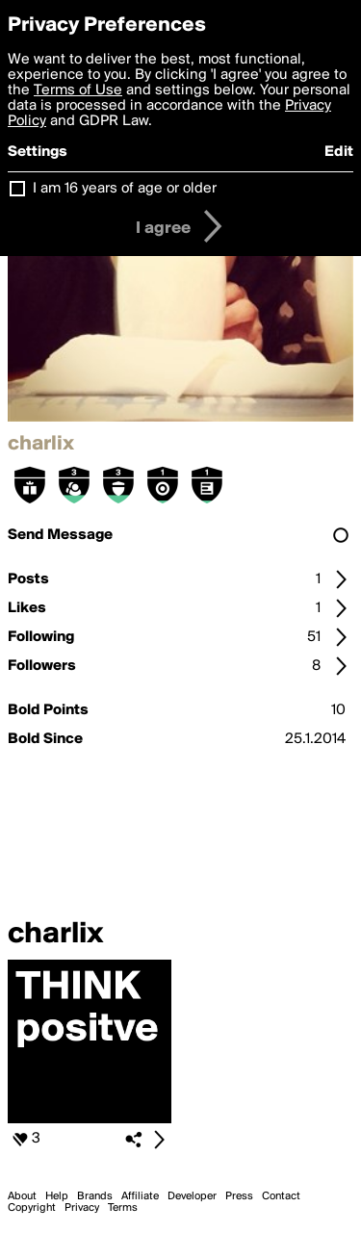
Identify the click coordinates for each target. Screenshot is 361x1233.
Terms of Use (78, 90)
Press (239, 1196)
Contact (281, 1196)
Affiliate (140, 1196)
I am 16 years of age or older (125, 188)
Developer (192, 1196)
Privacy (81, 1208)
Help (56, 1196)
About (22, 1196)
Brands (95, 1196)
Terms (123, 1208)
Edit (338, 152)
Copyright (32, 1208)
